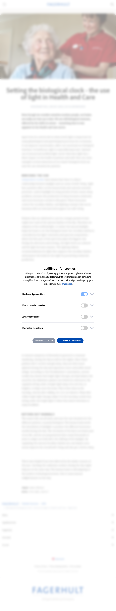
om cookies (67, 284)
